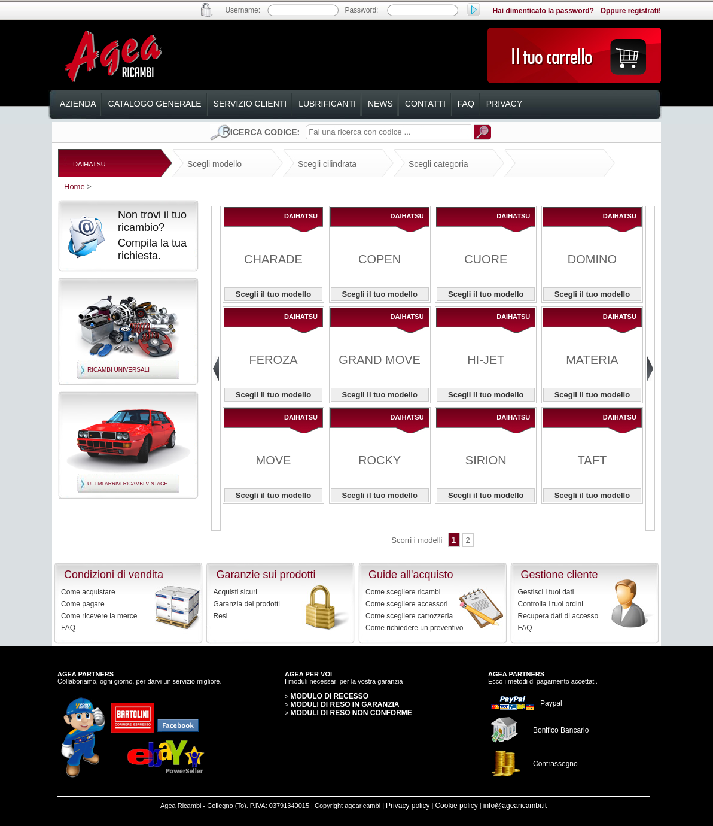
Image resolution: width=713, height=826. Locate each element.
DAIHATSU (89, 164)
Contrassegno (555, 764)
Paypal (551, 703)
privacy (504, 103)
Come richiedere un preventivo (414, 628)
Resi (221, 616)
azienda (78, 103)
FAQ (68, 628)
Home (74, 186)
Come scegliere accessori (406, 604)
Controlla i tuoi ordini (550, 604)
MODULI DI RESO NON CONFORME (351, 713)
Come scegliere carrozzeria (409, 616)
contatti (425, 103)
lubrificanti (327, 103)
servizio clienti (250, 103)
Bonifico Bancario (561, 730)
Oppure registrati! (631, 11)
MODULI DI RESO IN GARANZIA (344, 704)
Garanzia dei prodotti (247, 604)
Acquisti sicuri (235, 592)
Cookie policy (456, 805)
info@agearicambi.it (515, 805)
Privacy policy (407, 805)
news (380, 103)
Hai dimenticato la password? (542, 11)
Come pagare (83, 604)
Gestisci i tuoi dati (546, 592)
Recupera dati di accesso (558, 616)
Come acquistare (88, 592)
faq (466, 103)
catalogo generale (155, 103)
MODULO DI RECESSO (329, 696)
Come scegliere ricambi (402, 592)
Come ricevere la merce (99, 616)
